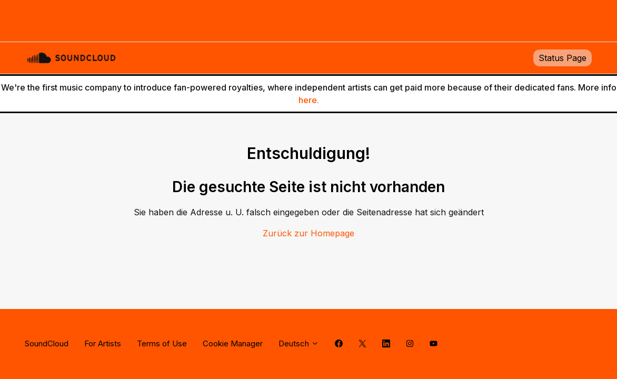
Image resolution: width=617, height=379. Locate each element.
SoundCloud (46, 343)
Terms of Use (162, 343)
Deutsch (298, 343)
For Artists (102, 343)
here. (308, 100)
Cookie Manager (233, 343)
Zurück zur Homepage (308, 233)
